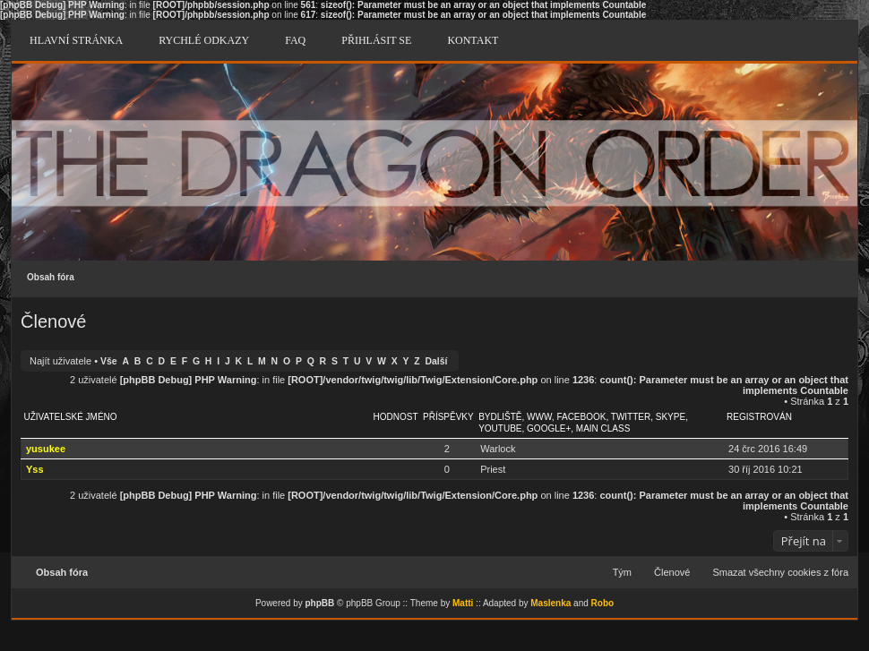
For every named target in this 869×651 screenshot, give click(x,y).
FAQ (295, 40)
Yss (35, 469)
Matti (462, 603)
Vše (108, 361)
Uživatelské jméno (70, 417)
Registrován (759, 417)
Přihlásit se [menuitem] (376, 40)
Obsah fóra (50, 277)
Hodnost (396, 417)
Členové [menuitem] (672, 572)
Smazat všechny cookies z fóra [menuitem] (780, 572)
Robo (603, 603)
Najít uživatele (60, 360)
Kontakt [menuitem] (472, 40)
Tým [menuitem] (622, 572)
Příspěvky (448, 417)
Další (437, 361)
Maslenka (550, 603)
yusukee (45, 448)
